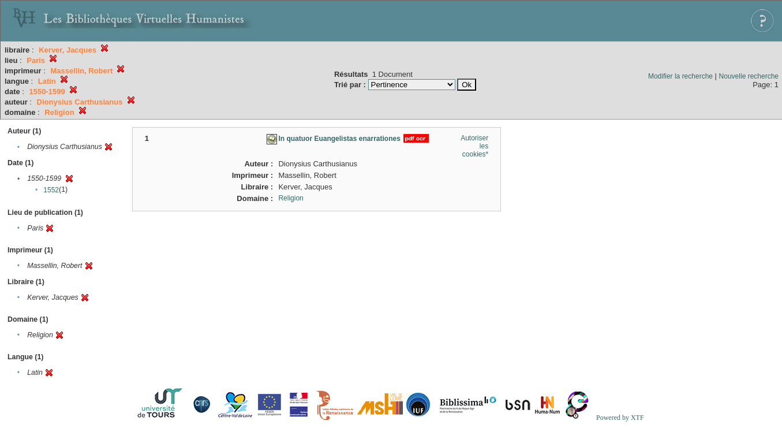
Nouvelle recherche (749, 76)
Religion (290, 198)
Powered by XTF (620, 418)
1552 (51, 190)
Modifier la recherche (680, 76)
